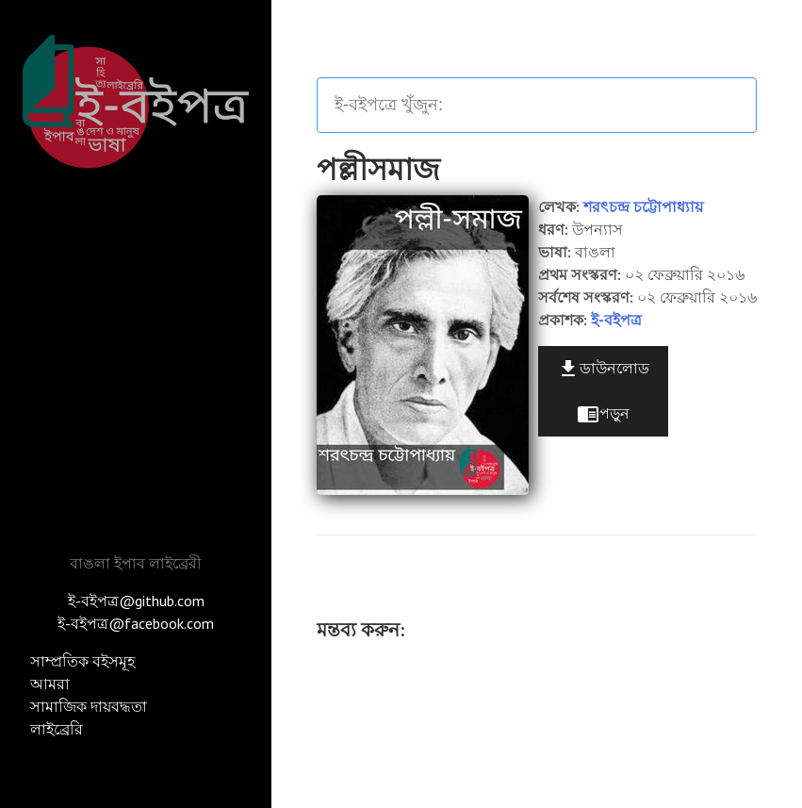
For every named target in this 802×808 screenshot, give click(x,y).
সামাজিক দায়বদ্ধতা (88, 706)
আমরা (50, 683)
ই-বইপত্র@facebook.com (135, 623)
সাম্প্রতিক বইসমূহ (82, 660)
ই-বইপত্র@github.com (136, 600)
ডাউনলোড (603, 368)
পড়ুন (603, 414)
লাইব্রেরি (56, 728)
